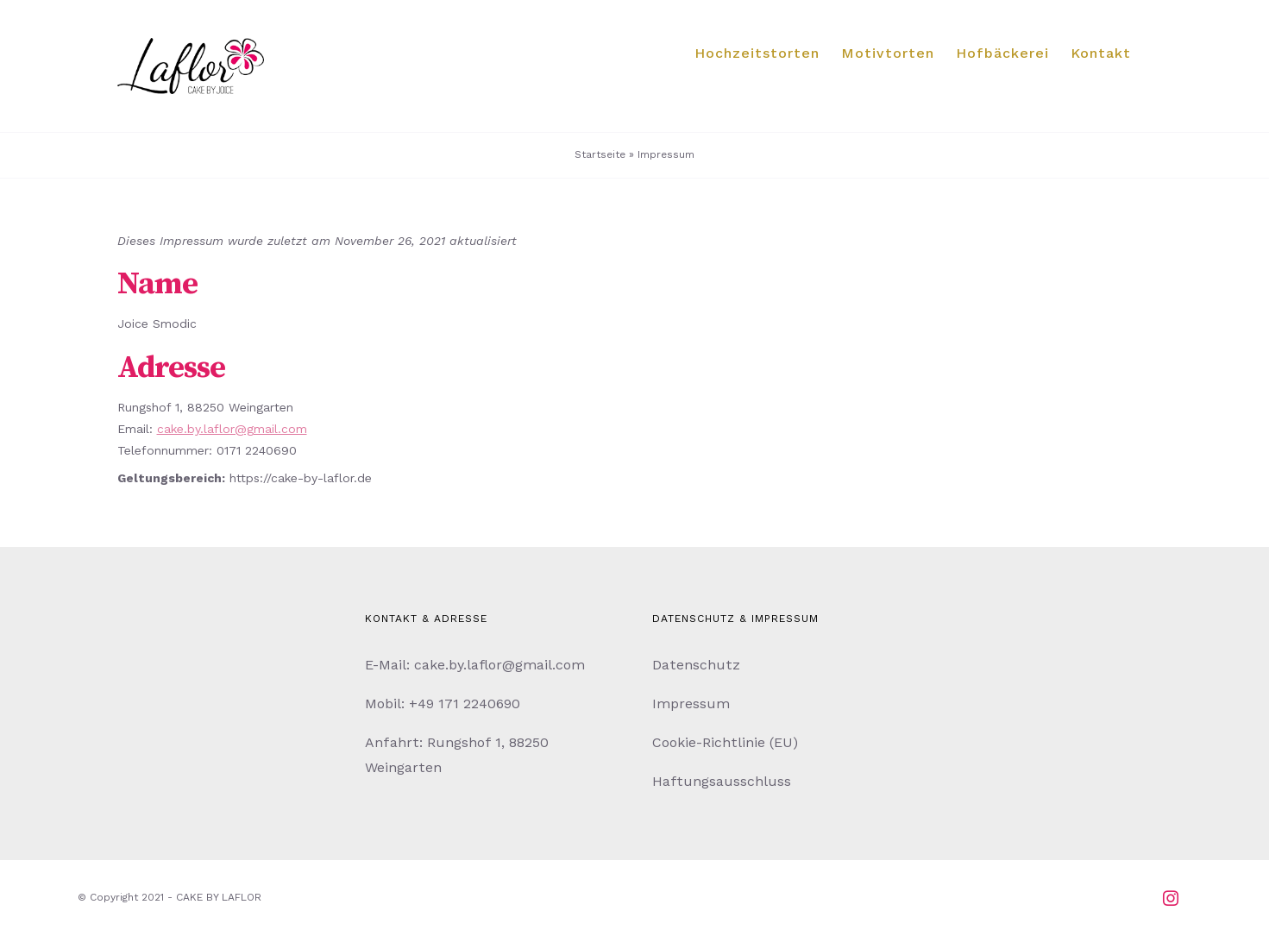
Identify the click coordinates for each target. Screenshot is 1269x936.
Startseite (600, 154)
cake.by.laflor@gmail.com (232, 429)
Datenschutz (696, 664)
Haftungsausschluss (721, 781)
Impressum (691, 703)
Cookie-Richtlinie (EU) (725, 742)
